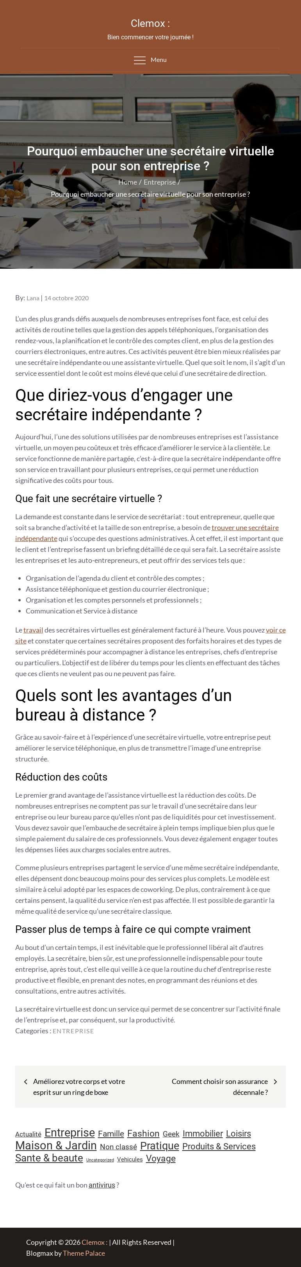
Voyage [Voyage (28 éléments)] (161, 1158)
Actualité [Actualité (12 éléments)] (28, 1134)
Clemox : (150, 23)
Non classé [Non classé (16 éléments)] (118, 1147)
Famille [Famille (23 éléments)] (111, 1133)
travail (33, 630)
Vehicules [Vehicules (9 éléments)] (130, 1159)
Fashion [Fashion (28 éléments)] (143, 1133)
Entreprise (73, 1030)
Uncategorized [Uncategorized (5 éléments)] (100, 1160)
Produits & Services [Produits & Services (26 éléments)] (219, 1146)
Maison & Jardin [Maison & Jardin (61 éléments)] (56, 1145)
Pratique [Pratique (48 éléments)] (159, 1145)
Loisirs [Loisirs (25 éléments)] (238, 1133)
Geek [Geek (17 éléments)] (171, 1134)
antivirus (102, 1185)
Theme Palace (84, 1253)
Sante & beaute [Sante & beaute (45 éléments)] (49, 1157)
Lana (33, 297)
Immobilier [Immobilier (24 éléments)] (203, 1133)
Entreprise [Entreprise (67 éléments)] (70, 1132)
